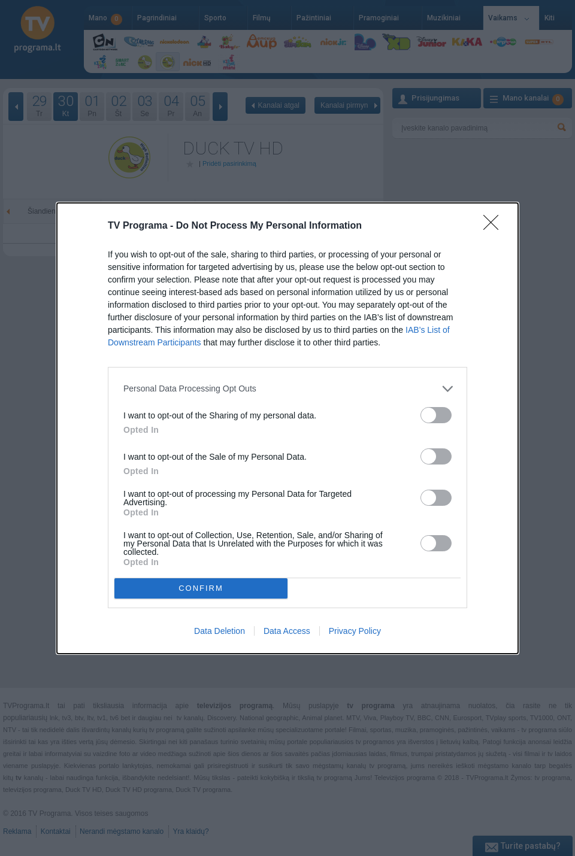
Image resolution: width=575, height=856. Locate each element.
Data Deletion (219, 631)
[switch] (436, 415)
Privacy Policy (355, 631)
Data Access (287, 631)
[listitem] (287, 389)
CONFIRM (200, 588)
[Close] (494, 226)
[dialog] (287, 428)
